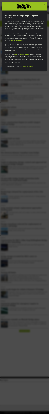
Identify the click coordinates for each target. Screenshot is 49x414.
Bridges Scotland (24, 54)
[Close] (44, 4)
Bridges (16, 54)
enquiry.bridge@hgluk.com (29, 66)
